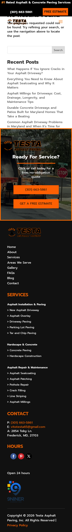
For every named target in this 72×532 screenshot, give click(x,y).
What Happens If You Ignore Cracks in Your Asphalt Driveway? (36, 71)
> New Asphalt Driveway (23, 310)
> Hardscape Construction (24, 356)
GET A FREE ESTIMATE (36, 203)
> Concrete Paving (19, 350)
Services (13, 257)
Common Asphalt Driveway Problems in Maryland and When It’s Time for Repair (35, 126)
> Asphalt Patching (19, 379)
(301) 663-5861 (21, 12)
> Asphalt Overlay (19, 316)
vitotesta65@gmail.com (28, 427)
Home (11, 247)
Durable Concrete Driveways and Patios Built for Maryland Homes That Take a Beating (35, 112)
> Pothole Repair (18, 385)
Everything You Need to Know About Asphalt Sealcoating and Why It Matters (35, 83)
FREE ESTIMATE (55, 11)
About (12, 252)
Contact (13, 283)
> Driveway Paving (19, 322)
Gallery (12, 268)
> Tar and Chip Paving (21, 333)
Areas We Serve (19, 262)
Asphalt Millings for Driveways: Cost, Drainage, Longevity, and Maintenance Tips (34, 97)
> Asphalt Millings (18, 402)
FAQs (11, 273)
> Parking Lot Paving (20, 327)
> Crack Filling (16, 390)
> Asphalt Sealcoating (21, 373)
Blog (10, 278)
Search (58, 50)
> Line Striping (16, 396)
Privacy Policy (17, 525)
